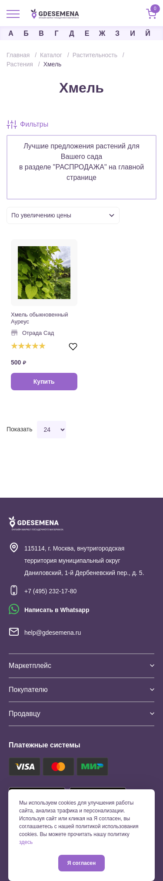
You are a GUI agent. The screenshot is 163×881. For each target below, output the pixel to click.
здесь (26, 842)
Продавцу (81, 713)
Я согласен (81, 863)
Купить (44, 381)
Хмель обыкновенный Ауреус (39, 318)
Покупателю (81, 689)
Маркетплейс (81, 665)
